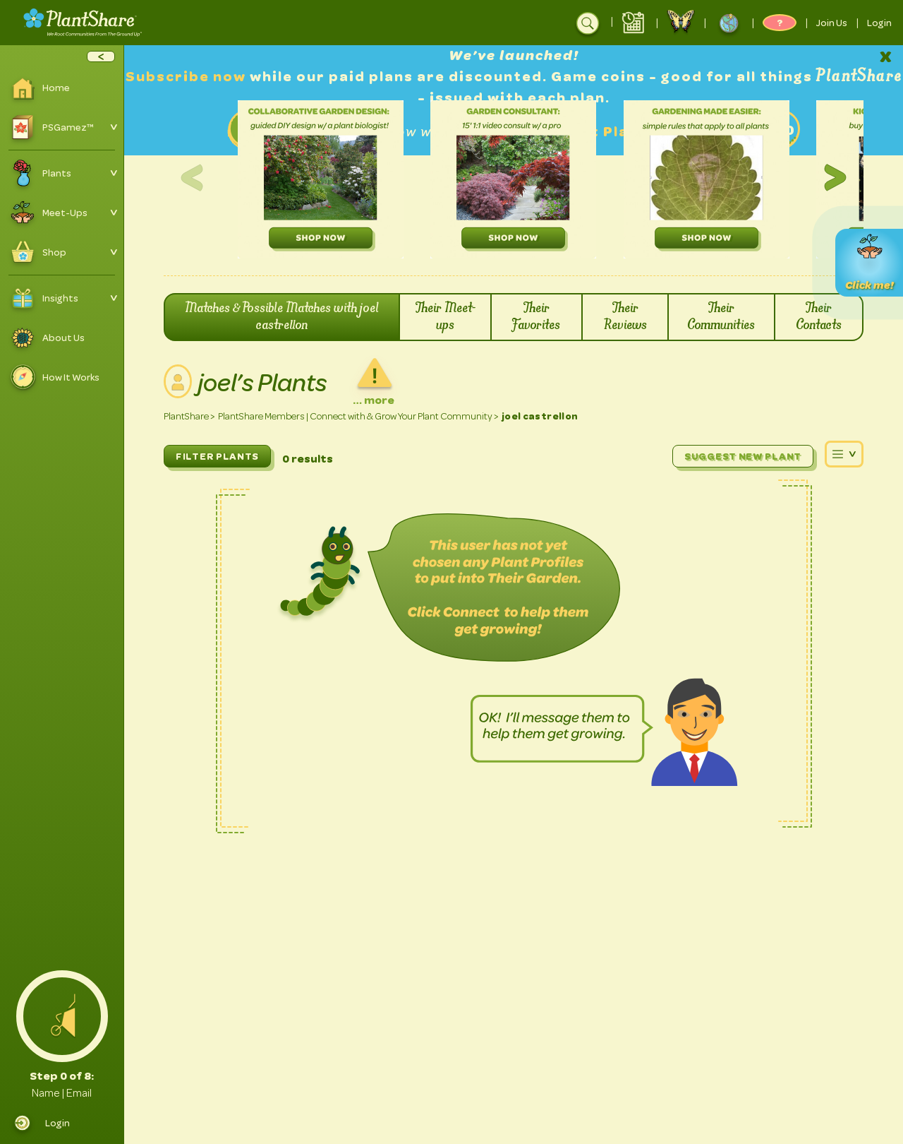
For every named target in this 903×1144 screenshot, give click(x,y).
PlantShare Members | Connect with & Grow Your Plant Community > (358, 416)
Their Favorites (536, 317)
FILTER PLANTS (217, 456)
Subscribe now (188, 76)
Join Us (831, 22)
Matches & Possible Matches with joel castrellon (282, 317)
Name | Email (62, 1093)
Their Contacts (819, 317)
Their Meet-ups (445, 317)
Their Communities (721, 317)
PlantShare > (189, 416)
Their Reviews (625, 317)
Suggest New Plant (742, 456)
